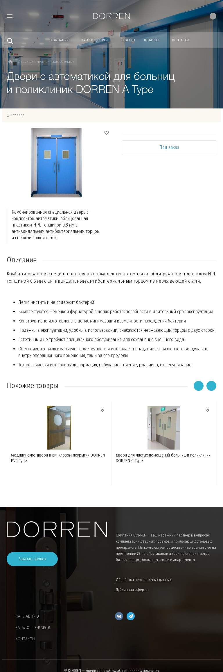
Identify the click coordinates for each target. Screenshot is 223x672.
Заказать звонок (32, 559)
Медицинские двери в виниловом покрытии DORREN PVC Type (58, 457)
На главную (27, 616)
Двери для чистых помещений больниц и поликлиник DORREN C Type (163, 457)
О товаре (17, 115)
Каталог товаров (33, 627)
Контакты (25, 639)
